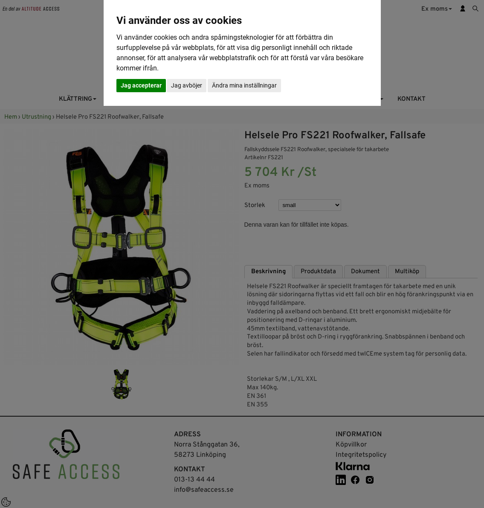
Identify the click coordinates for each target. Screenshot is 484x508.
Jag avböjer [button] (186, 85)
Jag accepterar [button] (141, 85)
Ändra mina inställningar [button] (244, 85)
